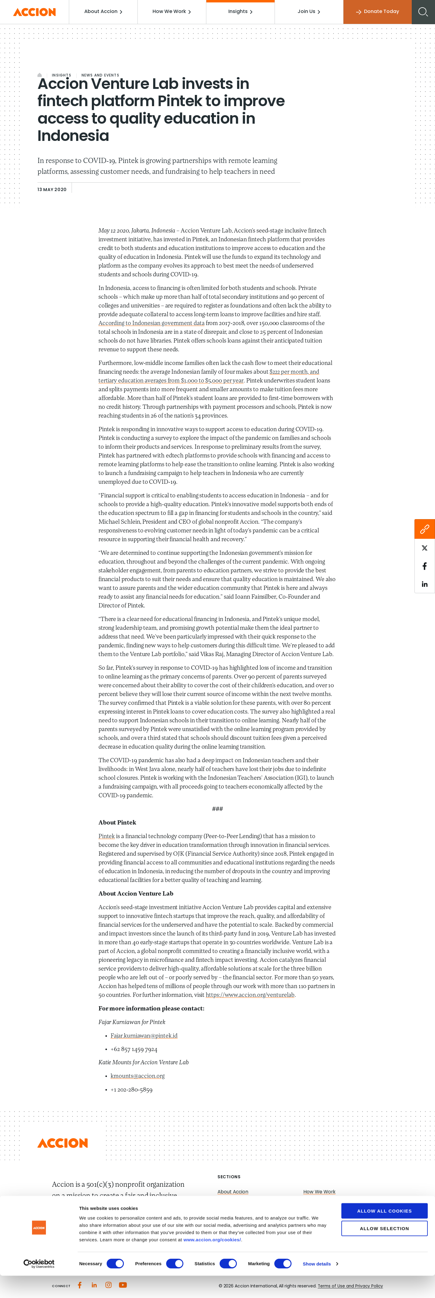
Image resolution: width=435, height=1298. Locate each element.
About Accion (105, 11)
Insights (241, 11)
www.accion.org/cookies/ (212, 1261)
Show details (317, 1286)
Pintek (106, 837)
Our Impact (231, 1202)
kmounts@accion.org (138, 1076)
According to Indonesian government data (152, 323)
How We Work (173, 11)
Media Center (234, 1213)
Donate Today (377, 12)
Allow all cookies (384, 1232)
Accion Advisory (322, 1213)
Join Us (309, 11)
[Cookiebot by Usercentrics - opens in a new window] (39, 1286)
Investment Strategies (329, 1202)
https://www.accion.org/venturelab (251, 995)
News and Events (100, 75)
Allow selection (384, 1250)
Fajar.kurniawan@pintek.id (145, 1036)
